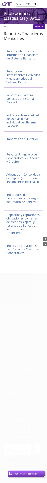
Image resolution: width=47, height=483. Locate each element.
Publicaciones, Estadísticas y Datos (22, 15)
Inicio (6, 26)
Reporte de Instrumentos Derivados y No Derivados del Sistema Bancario (23, 76)
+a (45, 238)
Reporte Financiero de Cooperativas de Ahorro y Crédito (22, 158)
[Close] (42, 474)
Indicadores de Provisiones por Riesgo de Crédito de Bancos (22, 198)
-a (45, 243)
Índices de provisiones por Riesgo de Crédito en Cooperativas (23, 249)
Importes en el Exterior (22, 139)
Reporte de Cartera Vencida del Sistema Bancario (20, 98)
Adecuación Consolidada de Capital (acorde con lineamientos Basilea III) (23, 178)
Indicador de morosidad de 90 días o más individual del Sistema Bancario (22, 120)
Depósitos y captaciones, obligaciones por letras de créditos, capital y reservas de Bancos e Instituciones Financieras (23, 224)
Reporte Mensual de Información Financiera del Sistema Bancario (22, 54)
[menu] (42, 4)
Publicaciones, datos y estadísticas (25, 26)
